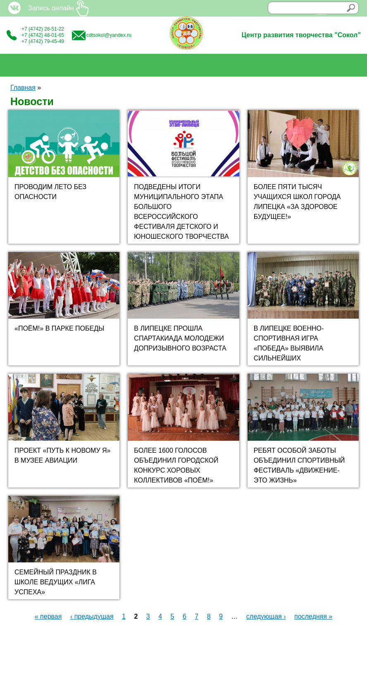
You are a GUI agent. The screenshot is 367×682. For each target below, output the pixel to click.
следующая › (266, 616)
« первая (48, 616)
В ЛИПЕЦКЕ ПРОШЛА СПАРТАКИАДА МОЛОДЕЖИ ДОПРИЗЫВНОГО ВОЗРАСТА (180, 338)
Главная (23, 87)
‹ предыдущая (92, 616)
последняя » (313, 616)
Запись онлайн (51, 8)
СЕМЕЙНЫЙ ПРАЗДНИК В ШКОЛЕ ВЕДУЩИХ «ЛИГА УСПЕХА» (55, 582)
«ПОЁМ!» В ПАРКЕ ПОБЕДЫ (59, 328)
